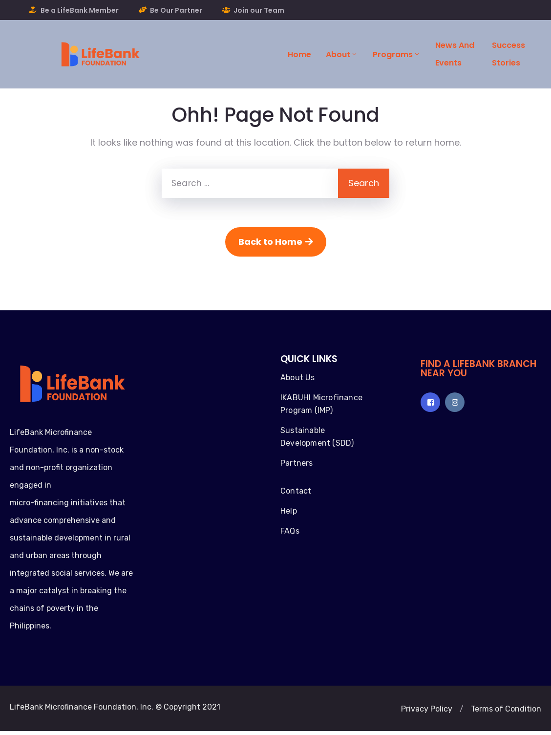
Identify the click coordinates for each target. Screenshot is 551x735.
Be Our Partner (176, 10)
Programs (397, 54)
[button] (426, 709)
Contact (295, 491)
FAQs (289, 531)
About (342, 54)
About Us (297, 377)
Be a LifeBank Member (80, 10)
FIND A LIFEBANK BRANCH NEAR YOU (478, 368)
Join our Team (258, 10)
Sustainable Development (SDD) (317, 437)
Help (288, 511)
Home (299, 54)
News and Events (454, 54)
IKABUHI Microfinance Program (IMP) (321, 404)
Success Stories (508, 54)
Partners (296, 463)
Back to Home (275, 242)
